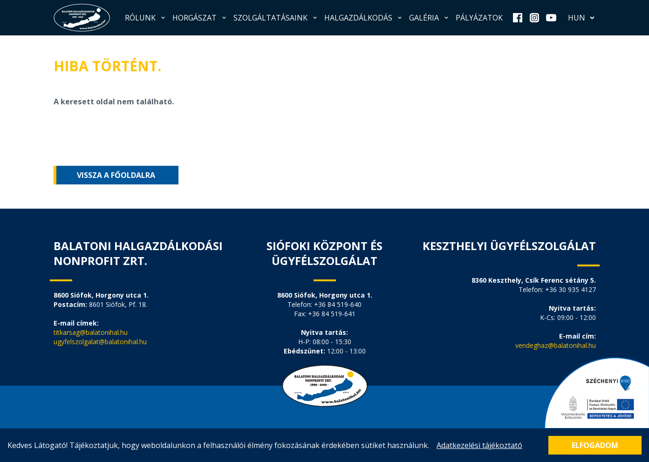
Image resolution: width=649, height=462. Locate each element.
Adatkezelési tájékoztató (479, 445)
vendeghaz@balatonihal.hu (555, 345)
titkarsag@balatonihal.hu (91, 332)
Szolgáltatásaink (276, 18)
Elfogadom (595, 445)
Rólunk (146, 18)
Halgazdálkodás (363, 18)
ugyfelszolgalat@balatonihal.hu (100, 341)
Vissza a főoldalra (116, 175)
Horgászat (200, 18)
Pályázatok (479, 18)
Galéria (429, 18)
